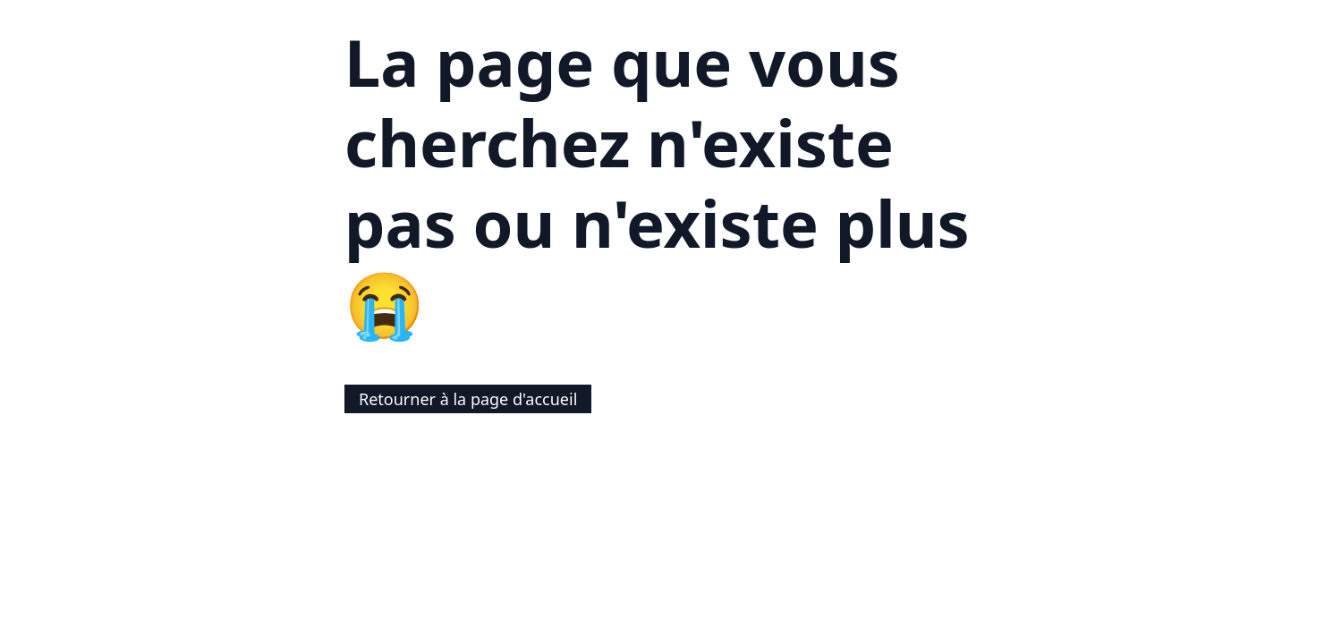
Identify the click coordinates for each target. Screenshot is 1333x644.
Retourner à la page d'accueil (468, 399)
